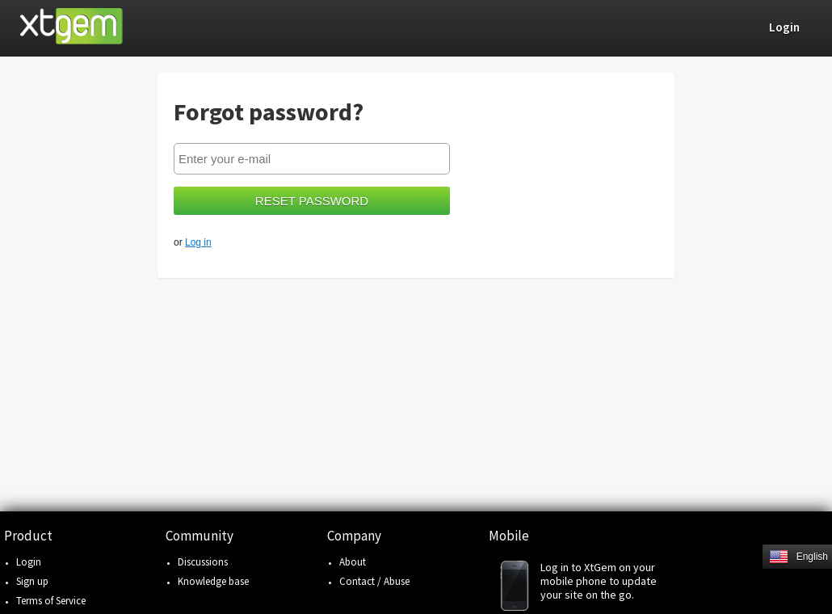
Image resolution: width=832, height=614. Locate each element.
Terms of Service (51, 601)
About (352, 562)
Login (28, 562)
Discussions (203, 562)
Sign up (32, 581)
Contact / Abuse (374, 581)
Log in (198, 242)
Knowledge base (213, 581)
